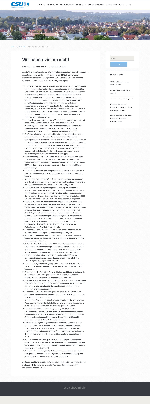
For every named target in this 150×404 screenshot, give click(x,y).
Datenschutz (112, 4)
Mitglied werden (67, 4)
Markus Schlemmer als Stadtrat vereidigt (120, 92)
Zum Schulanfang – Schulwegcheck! (121, 98)
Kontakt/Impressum (96, 4)
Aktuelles (41, 4)
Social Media (81, 4)
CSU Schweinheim (75, 387)
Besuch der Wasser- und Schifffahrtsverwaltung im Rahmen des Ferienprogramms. (121, 107)
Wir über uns (52, 4)
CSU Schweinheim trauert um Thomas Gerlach (119, 83)
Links (121, 4)
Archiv (128, 4)
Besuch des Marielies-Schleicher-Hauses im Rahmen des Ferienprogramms (121, 118)
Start (14, 46)
